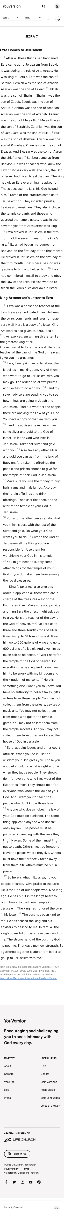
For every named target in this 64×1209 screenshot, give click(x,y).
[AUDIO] (48, 19)
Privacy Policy (11, 1168)
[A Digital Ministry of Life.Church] (32, 1135)
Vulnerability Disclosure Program (21, 1172)
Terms (26, 1168)
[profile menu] (54, 6)
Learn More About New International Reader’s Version (28, 978)
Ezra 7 (11, 18)
